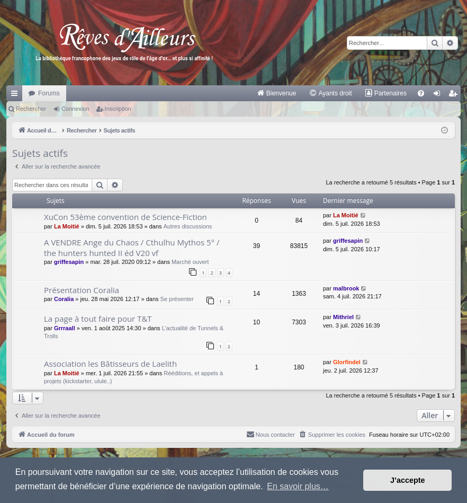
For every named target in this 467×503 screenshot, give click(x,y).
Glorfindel (347, 362)
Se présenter (177, 299)
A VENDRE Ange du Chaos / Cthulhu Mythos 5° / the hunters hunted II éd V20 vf (132, 247)
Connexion (75, 108)
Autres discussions (188, 226)
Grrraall (64, 328)
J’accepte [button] (407, 480)
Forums (49, 93)
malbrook (346, 288)
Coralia (64, 299)
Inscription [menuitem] (455, 95)
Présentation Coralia (81, 290)
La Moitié (66, 226)
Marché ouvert (190, 262)
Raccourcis (16, 95)
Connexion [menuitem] (439, 95)
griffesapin (69, 262)
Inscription (118, 108)
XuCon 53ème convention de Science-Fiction (125, 216)
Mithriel (343, 317)
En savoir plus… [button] (298, 486)
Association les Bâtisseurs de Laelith (110, 363)
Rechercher (31, 108)
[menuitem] (276, 93)
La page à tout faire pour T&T (98, 318)
